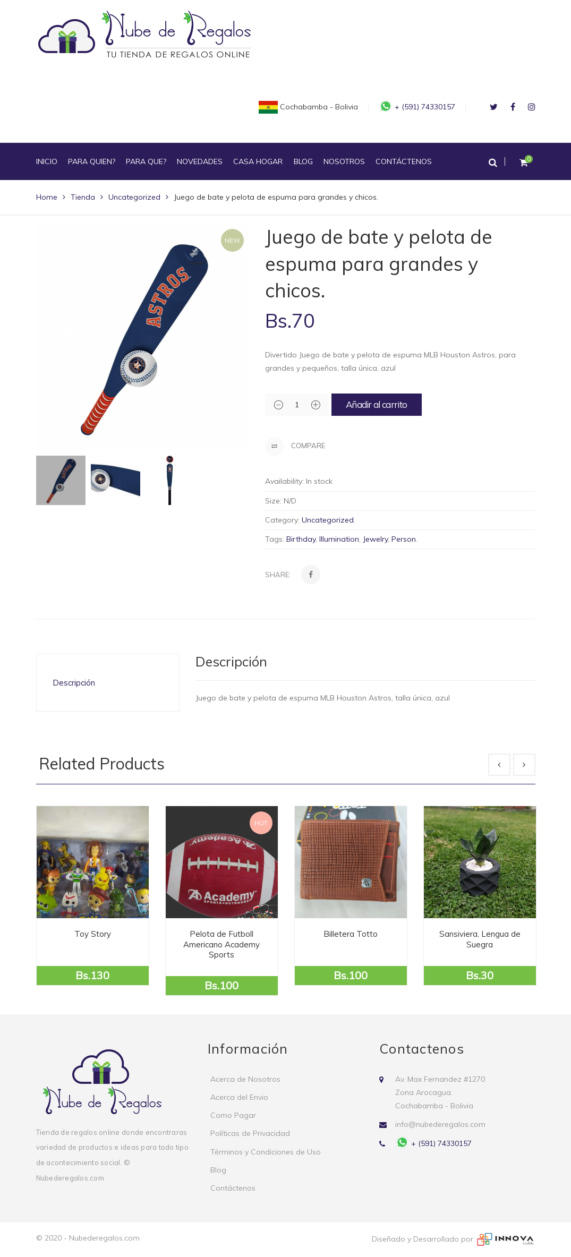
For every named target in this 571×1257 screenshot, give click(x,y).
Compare (295, 446)
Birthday (301, 539)
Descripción (74, 683)
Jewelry (375, 539)
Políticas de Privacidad (250, 1133)
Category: (282, 520)
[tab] (108, 682)
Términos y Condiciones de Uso (265, 1152)
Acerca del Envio (239, 1097)
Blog (218, 1170)
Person (403, 539)
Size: (273, 501)
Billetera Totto (350, 934)
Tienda (83, 197)
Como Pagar (233, 1115)
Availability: (284, 481)
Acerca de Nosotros (245, 1079)
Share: (278, 574)
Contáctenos (232, 1188)
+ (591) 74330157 (418, 107)
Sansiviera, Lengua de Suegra (480, 939)
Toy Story (92, 934)
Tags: (274, 539)
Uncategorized (134, 197)
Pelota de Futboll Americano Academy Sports (221, 944)
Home (46, 197)
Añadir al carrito (376, 404)
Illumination (339, 539)
